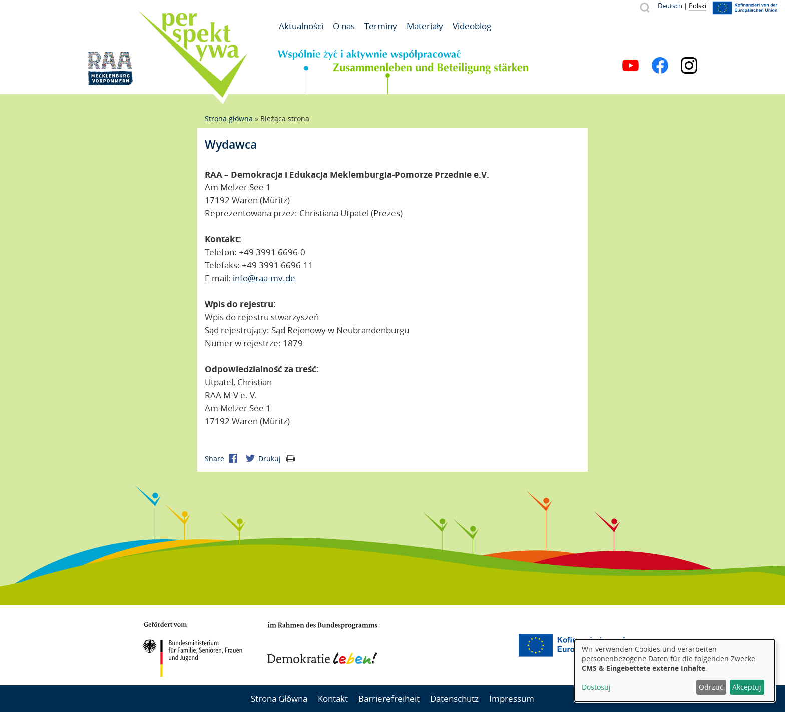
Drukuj (276, 458)
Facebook (660, 65)
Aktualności (301, 26)
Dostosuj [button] (596, 687)
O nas (344, 26)
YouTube (630, 65)
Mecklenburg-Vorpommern (455, 645)
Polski (697, 5)
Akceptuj (746, 687)
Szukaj (644, 7)
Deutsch (670, 5)
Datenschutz (454, 698)
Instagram (689, 65)
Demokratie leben (322, 643)
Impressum (511, 698)
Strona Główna (279, 698)
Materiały (425, 26)
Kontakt (333, 698)
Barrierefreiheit (389, 698)
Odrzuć (711, 687)
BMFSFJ (192, 649)
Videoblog (472, 26)
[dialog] (675, 670)
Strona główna (229, 118)
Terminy (380, 26)
